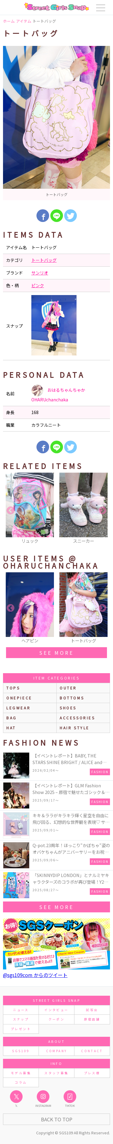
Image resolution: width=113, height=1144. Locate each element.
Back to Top (56, 1119)
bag (11, 717)
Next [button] (102, 510)
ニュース (21, 1009)
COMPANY (56, 1051)
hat (11, 727)
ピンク (37, 285)
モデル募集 (21, 1073)
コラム (21, 1082)
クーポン (56, 1019)
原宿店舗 (92, 1019)
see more (56, 652)
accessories (77, 717)
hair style (74, 727)
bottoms (72, 697)
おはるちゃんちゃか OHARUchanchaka (58, 393)
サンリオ (39, 273)
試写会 (92, 1009)
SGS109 (21, 1051)
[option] (56, 123)
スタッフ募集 (56, 1073)
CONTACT (92, 1051)
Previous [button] (10, 510)
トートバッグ (44, 260)
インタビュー (56, 1009)
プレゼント (21, 1029)
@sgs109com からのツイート (35, 975)
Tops (13, 687)
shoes (68, 707)
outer (68, 687)
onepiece (19, 697)
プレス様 (92, 1073)
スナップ (21, 1019)
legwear (18, 707)
